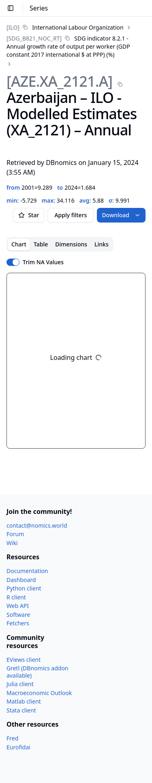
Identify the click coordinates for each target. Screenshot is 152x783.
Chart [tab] (18, 244)
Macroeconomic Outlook (39, 693)
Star (28, 215)
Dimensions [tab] (71, 244)
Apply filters (70, 215)
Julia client (20, 684)
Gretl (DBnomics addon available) (37, 671)
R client (16, 597)
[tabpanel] (76, 361)
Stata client (21, 710)
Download (121, 215)
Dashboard (21, 580)
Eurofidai (18, 747)
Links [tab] (101, 244)
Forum (15, 534)
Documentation (27, 571)
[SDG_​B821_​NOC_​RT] (34, 38)
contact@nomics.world (36, 525)
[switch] (12, 262)
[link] (65, 27)
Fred (12, 738)
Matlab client (23, 701)
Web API (17, 606)
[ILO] (12, 27)
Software (18, 614)
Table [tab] (41, 244)
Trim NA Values (43, 262)
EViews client (23, 659)
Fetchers (17, 623)
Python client (23, 588)
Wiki (12, 543)
